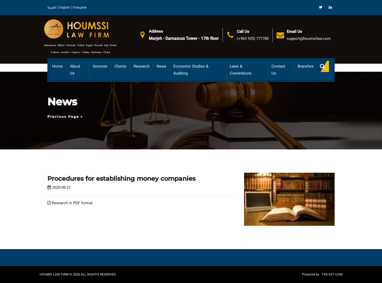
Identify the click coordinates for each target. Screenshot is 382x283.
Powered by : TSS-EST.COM (322, 274)
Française (79, 7)
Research (142, 66)
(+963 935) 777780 (253, 38)
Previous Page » (65, 116)
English (64, 7)
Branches (306, 66)
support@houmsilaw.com (309, 38)
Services (100, 66)
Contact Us (278, 70)
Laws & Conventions (241, 70)
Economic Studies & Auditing (190, 70)
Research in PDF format (70, 203)
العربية (51, 7)
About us (75, 70)
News (161, 66)
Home (57, 66)
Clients (120, 66)
